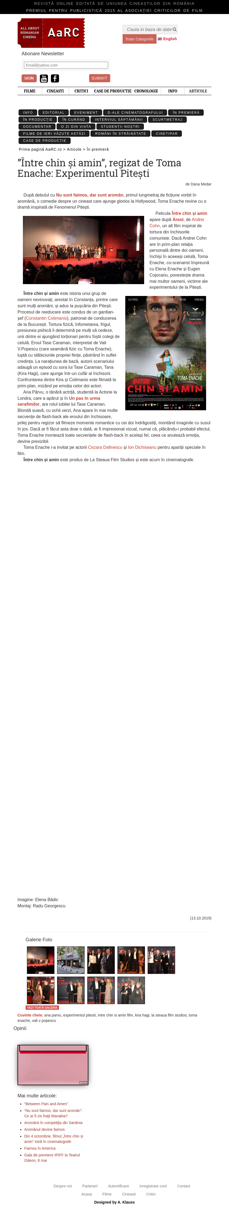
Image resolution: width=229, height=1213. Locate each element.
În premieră (186, 113)
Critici (151, 1194)
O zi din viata (76, 127)
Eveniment (86, 113)
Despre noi (63, 1186)
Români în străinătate (120, 134)
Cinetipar (167, 134)
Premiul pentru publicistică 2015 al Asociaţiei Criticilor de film (114, 10)
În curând (74, 120)
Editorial (54, 113)
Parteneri (90, 1186)
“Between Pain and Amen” (46, 1104)
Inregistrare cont (153, 1186)
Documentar (37, 127)
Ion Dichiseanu (142, 447)
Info (28, 113)
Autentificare (118, 1186)
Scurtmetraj (168, 120)
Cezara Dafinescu (105, 447)
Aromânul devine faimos (44, 1129)
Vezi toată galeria (42, 1007)
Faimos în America (39, 1148)
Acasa (86, 1194)
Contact (183, 1186)
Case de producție (45, 141)
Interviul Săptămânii (119, 120)
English (170, 39)
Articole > (76, 149)
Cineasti (129, 1194)
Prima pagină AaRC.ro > (42, 149)
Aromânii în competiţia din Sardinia (53, 1123)
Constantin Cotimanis (46, 318)
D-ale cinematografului (135, 113)
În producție (38, 120)
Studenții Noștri (120, 127)
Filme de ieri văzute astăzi (54, 134)
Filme (107, 1194)
